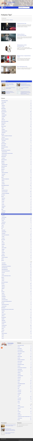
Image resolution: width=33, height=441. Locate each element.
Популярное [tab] (3, 81)
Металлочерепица (16, 172)
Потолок (16, 137)
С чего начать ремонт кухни (25, 88)
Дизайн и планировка (24, 359)
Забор (16, 188)
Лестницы (24, 385)
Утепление (16, 326)
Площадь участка (16, 190)
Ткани (16, 334)
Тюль (16, 336)
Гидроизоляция (16, 151)
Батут (16, 225)
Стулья (16, 204)
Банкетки (16, 198)
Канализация (16, 156)
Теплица (16, 252)
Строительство (16, 325)
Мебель (16, 180)
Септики (16, 158)
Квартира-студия (16, 164)
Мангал (16, 315)
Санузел (16, 277)
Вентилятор (16, 110)
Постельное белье (16, 299)
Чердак (16, 330)
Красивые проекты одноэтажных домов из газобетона (10, 92)
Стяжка (16, 236)
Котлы (16, 220)
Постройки (16, 239)
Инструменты (16, 264)
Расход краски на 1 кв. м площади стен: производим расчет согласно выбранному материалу (26, 92)
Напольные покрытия (16, 234)
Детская (16, 134)
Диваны (16, 199)
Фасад (16, 328)
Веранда (16, 244)
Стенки (16, 201)
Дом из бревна (16, 143)
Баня (16, 241)
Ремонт (16, 182)
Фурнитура (16, 132)
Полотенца (16, 298)
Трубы (16, 118)
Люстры (16, 215)
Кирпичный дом (16, 166)
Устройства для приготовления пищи (16, 309)
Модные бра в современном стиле (24, 56)
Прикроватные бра (21, 23)
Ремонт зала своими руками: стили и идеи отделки (10, 84)
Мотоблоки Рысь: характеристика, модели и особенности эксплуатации (26, 84)
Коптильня (16, 314)
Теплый (16, 238)
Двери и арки (16, 126)
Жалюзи (16, 148)
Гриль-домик (16, 247)
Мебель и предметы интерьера (16, 135)
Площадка (16, 223)
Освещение (11, 19)
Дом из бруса (16, 145)
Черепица (16, 174)
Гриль (16, 312)
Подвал (16, 226)
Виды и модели (16, 333)
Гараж (16, 246)
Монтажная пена (16, 267)
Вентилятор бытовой (16, 304)
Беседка (16, 242)
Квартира (24, 374)
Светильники (16, 217)
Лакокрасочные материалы (16, 266)
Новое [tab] (7, 81)
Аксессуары (16, 140)
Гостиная (16, 124)
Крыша (24, 380)
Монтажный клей (16, 269)
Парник (16, 249)
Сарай (16, 250)
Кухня (16, 177)
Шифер (16, 175)
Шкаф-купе (16, 206)
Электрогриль (16, 306)
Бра (16, 214)
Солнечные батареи (16, 282)
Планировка (16, 322)
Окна (16, 209)
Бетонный (16, 230)
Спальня (16, 283)
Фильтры (16, 119)
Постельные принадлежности (16, 301)
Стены (16, 274)
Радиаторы (16, 222)
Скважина (16, 116)
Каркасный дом (16, 159)
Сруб (16, 290)
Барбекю (16, 310)
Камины (16, 142)
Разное (16, 258)
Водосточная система (16, 121)
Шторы (16, 331)
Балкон (16, 103)
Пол (16, 228)
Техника (16, 183)
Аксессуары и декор (16, 100)
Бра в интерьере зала (22, 66)
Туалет (16, 280)
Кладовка (16, 167)
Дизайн (16, 318)
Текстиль (16, 291)
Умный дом (16, 307)
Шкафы (16, 207)
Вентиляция (16, 108)
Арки (16, 127)
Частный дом (16, 317)
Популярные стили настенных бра (22, 45)
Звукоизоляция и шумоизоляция (16, 153)
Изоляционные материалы (16, 150)
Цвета (16, 338)
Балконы (16, 105)
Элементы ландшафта (16, 193)
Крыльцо (16, 169)
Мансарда (16, 320)
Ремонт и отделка (16, 257)
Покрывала (16, 296)
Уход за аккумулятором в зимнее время (10, 88)
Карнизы (16, 161)
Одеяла (16, 293)
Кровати (16, 285)
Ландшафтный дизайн (16, 185)
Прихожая (16, 255)
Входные (16, 129)
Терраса (16, 254)
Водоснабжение (16, 111)
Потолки (16, 272)
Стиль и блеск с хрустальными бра (21, 35)
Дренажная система (24, 364)
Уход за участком (16, 191)
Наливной (16, 233)
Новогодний (16, 102)
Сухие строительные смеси (16, 275)
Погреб (16, 323)
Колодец (16, 113)
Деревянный (16, 231)
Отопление (16, 218)
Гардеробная (24, 353)
